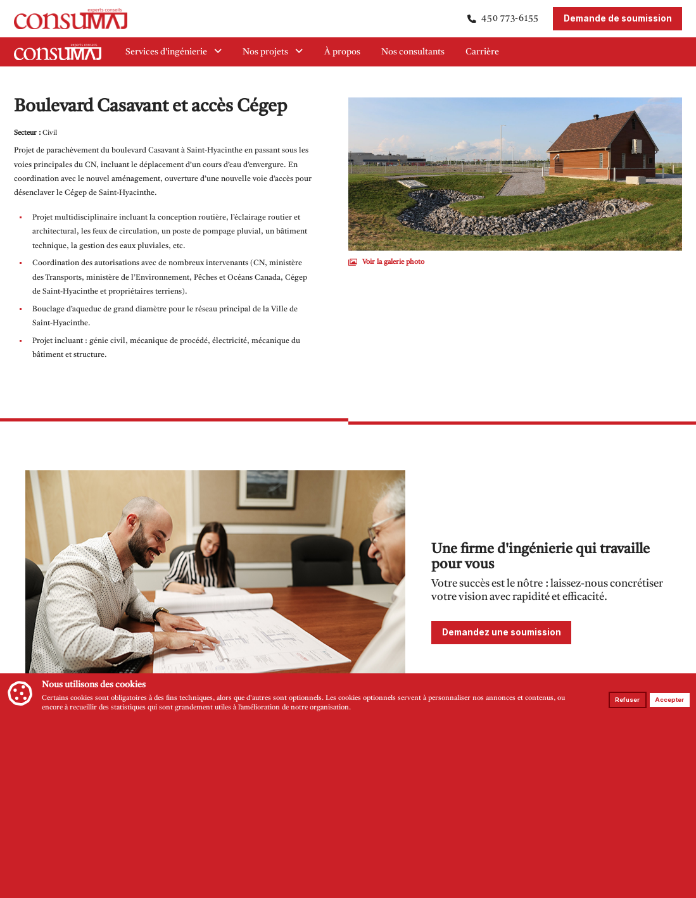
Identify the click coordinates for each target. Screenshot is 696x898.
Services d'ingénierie (173, 51)
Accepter (669, 699)
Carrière (482, 52)
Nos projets (273, 51)
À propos (342, 52)
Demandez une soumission (501, 632)
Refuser (627, 699)
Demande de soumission (618, 18)
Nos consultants (413, 52)
